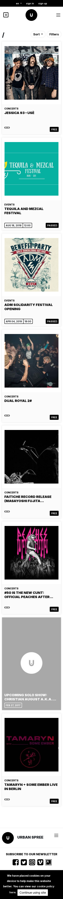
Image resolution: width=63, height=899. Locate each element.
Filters (54, 34)
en (18, 3)
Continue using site (32, 892)
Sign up (42, 3)
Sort (36, 34)
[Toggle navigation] (58, 15)
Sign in (30, 3)
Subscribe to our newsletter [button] (31, 854)
